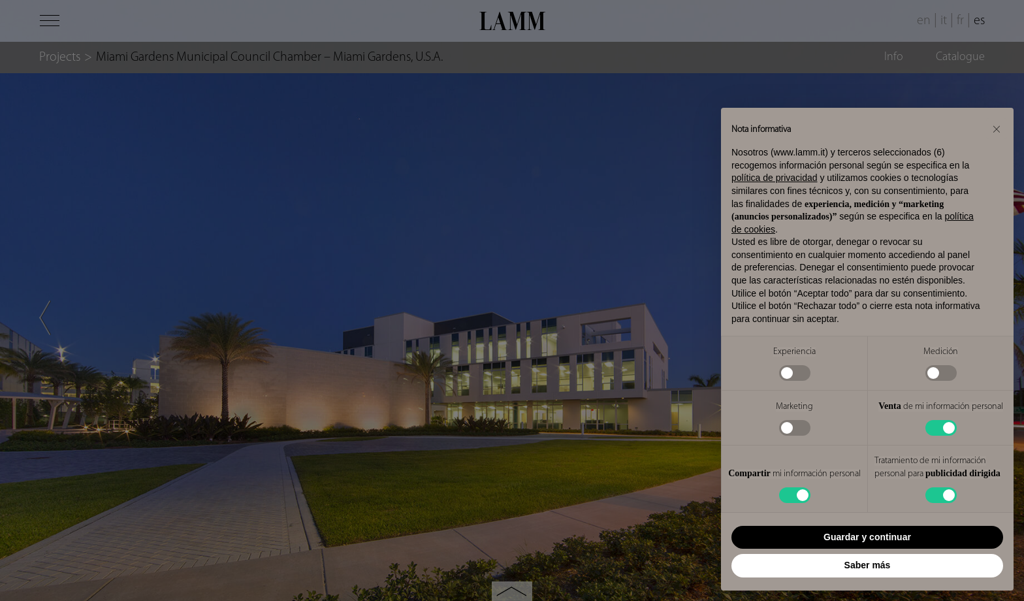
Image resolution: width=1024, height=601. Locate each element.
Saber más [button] (867, 565)
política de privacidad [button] (774, 177)
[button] (996, 128)
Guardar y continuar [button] (867, 537)
